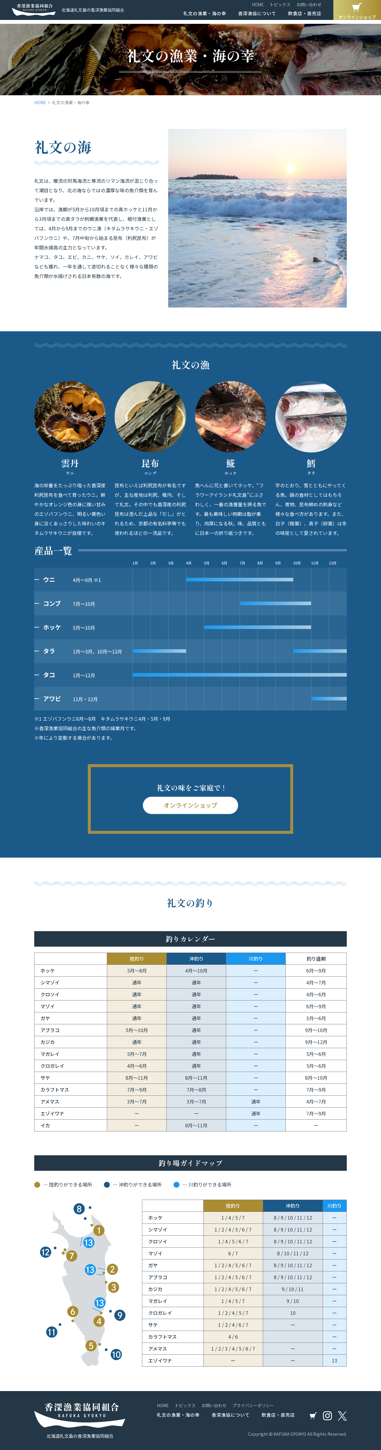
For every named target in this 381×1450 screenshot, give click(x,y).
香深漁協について (257, 15)
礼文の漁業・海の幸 (204, 15)
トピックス (280, 7)
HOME (258, 7)
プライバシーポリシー (253, 1405)
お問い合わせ (308, 7)
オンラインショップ (357, 11)
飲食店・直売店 (304, 15)
